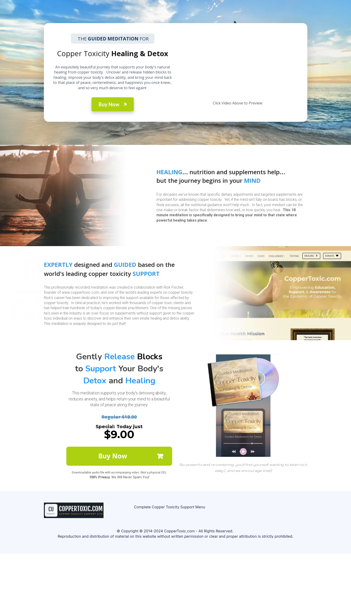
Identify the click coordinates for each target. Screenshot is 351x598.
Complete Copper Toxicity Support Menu (169, 507)
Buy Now (112, 104)
